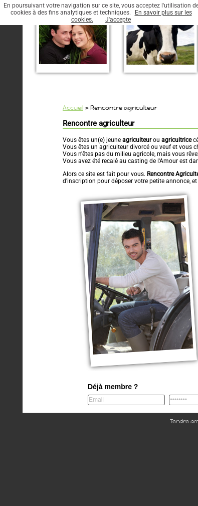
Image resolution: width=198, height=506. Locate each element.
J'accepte (118, 19)
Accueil (73, 107)
